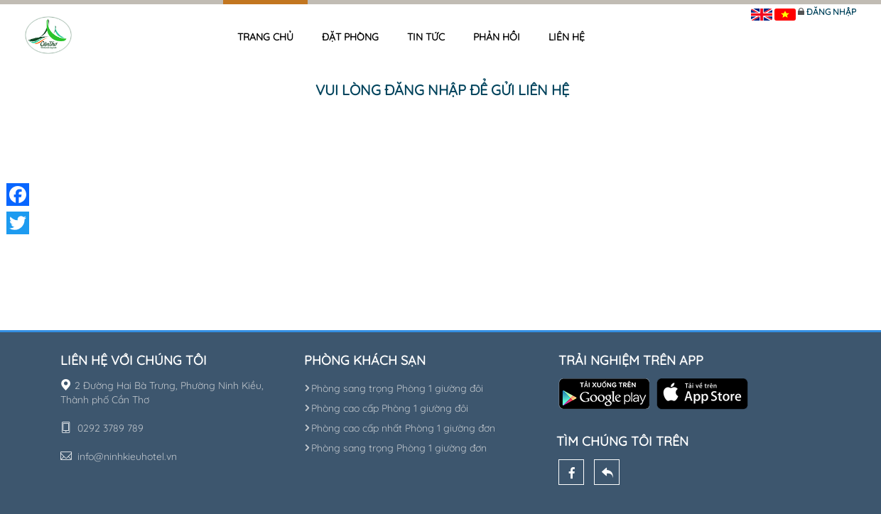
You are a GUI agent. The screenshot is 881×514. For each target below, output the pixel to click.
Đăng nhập (831, 11)
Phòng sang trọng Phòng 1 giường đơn (395, 448)
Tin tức (426, 37)
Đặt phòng (350, 37)
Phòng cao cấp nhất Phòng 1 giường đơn (399, 428)
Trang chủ (265, 37)
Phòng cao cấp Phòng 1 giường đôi (386, 408)
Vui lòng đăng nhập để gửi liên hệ (442, 90)
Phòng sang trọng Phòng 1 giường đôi (393, 388)
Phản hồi (496, 37)
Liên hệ (566, 37)
